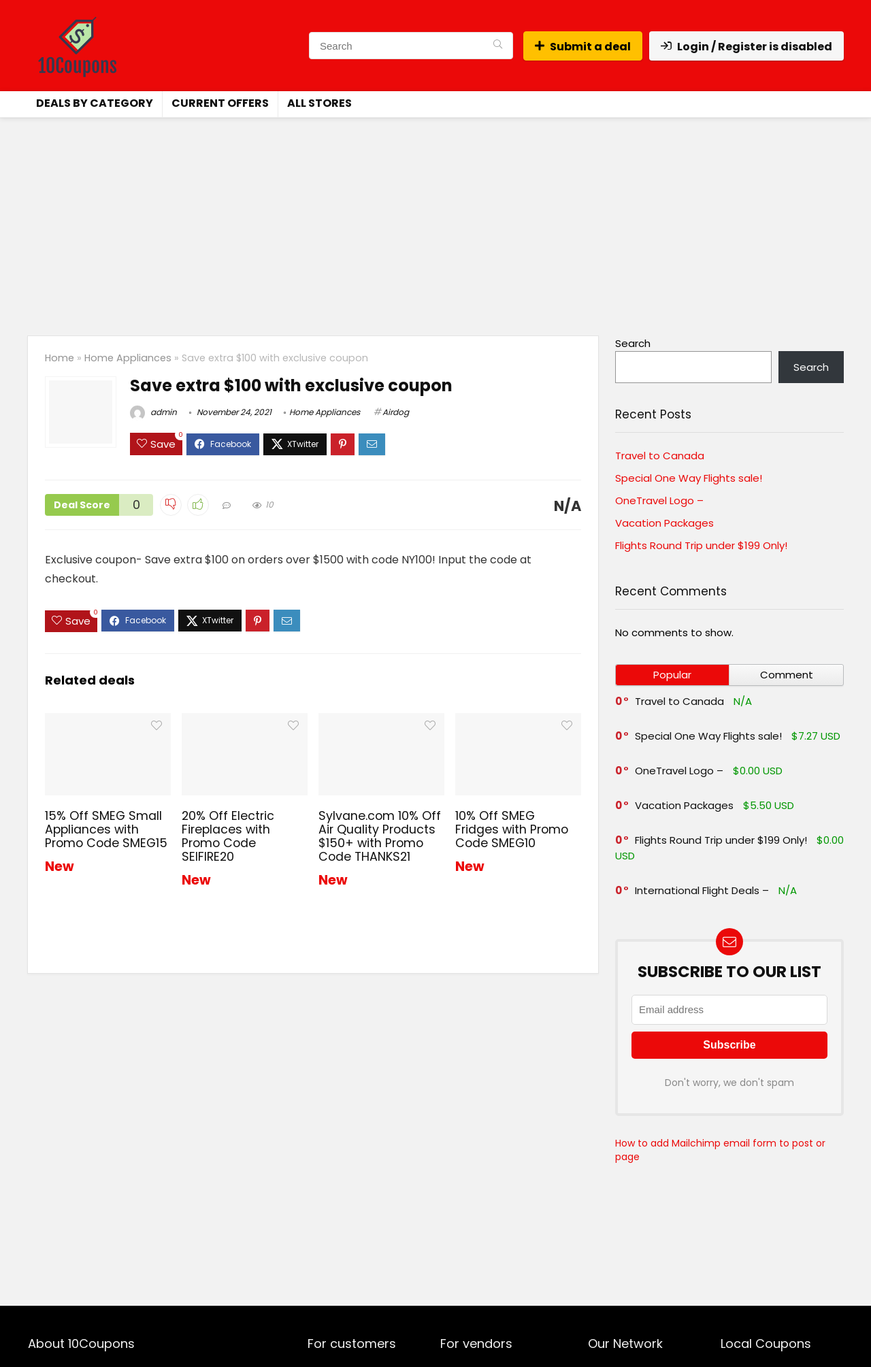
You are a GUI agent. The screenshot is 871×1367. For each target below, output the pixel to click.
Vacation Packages (664, 523)
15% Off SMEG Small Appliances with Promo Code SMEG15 (106, 829)
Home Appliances (127, 358)
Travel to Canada (659, 455)
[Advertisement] (435, 220)
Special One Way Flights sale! (688, 478)
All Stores (319, 103)
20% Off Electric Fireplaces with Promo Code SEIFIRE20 (228, 836)
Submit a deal (583, 46)
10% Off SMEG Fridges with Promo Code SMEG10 (511, 829)
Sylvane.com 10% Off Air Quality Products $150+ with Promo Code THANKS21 (379, 836)
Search (633, 343)
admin (153, 412)
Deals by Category (94, 103)
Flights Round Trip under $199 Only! (701, 545)
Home (59, 358)
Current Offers (220, 103)
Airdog (395, 412)
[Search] (497, 45)
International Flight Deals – (702, 890)
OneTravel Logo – (659, 500)
